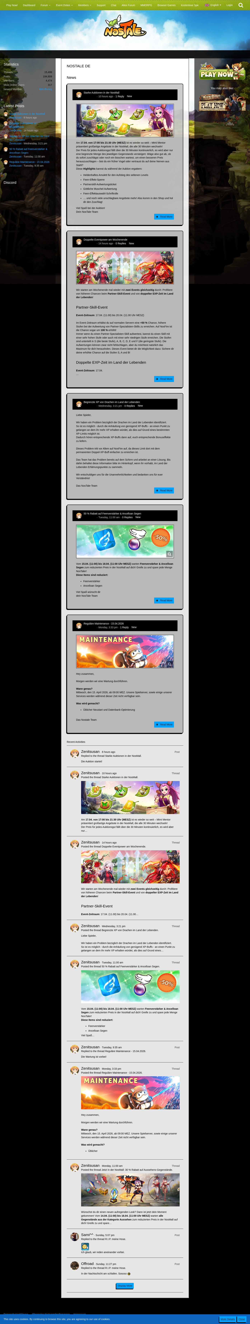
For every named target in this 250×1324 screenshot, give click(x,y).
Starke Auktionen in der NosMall (27, 113)
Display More (125, 1285)
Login (229, 5)
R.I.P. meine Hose (115, 1239)
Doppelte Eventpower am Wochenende (105, 239)
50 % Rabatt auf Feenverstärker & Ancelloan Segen (112, 513)
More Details (228, 1319)
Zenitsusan (15, 117)
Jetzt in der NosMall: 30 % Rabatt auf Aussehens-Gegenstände (137, 1169)
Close (242, 1319)
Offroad (87, 1264)
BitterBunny (45, 89)
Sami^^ (87, 1235)
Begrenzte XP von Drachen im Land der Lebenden (112, 402)
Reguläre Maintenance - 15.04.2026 (29, 161)
